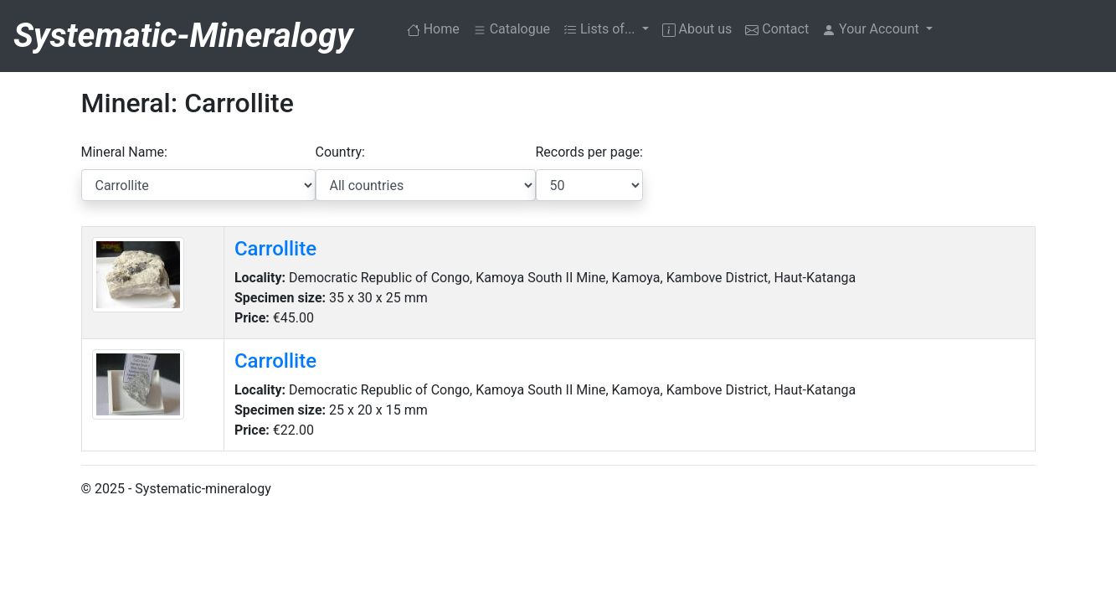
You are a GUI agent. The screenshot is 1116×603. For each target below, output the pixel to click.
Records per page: (589, 152)
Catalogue (511, 29)
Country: (340, 152)
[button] (877, 29)
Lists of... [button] (601, 29)
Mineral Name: (124, 152)
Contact (777, 29)
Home (436, 27)
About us (697, 29)
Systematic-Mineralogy (183, 35)
